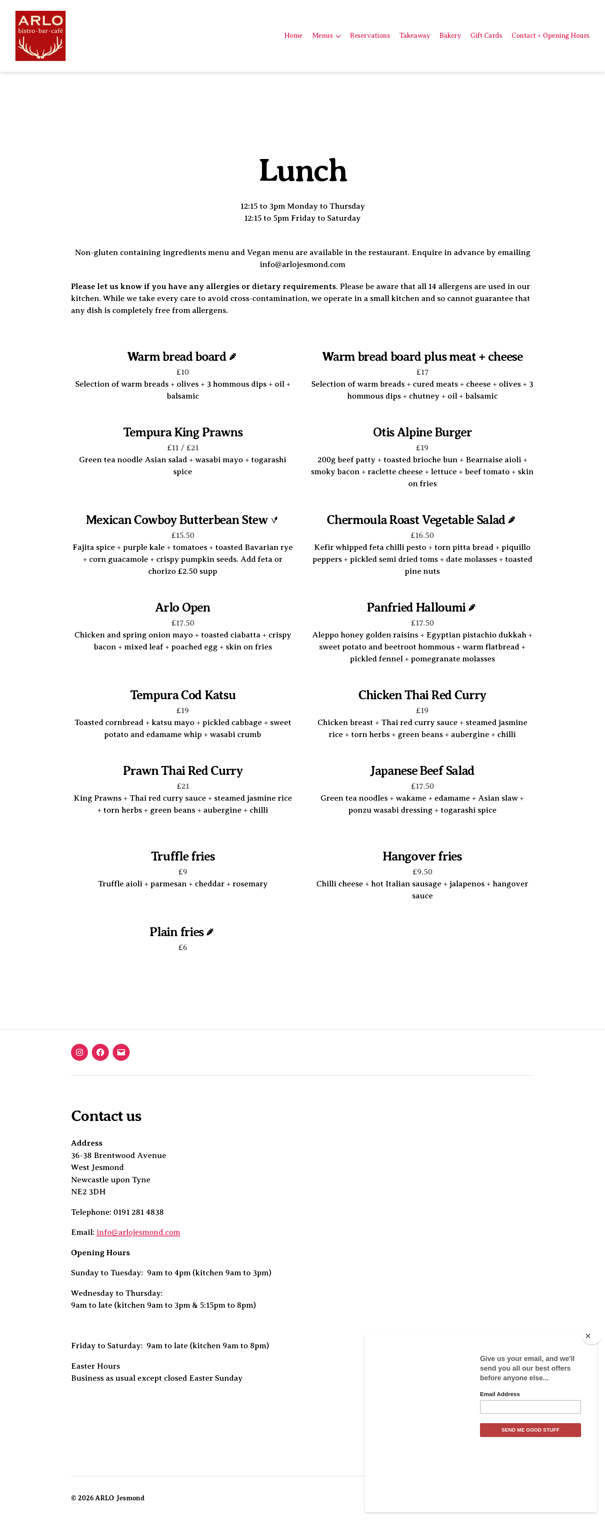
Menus (322, 35)
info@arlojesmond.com (139, 1232)
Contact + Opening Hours (551, 35)
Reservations (370, 35)
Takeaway (414, 35)
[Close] (591, 1388)
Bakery (450, 35)
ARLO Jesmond (120, 1498)
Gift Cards (486, 35)
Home (293, 35)
